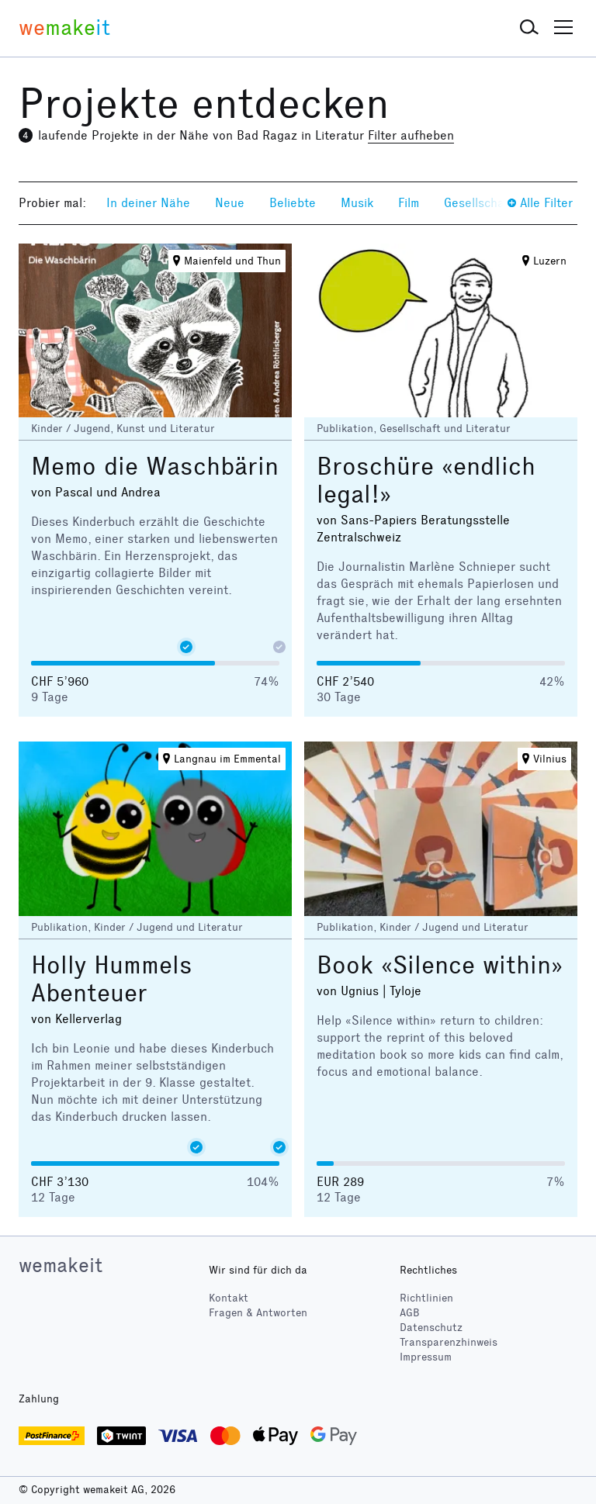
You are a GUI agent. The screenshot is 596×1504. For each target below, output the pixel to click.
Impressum (426, 1357)
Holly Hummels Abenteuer (111, 979)
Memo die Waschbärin (155, 466)
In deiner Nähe (148, 202)
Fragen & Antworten (258, 1312)
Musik (357, 202)
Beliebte (292, 202)
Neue (229, 202)
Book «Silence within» (440, 965)
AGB (410, 1312)
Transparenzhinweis (448, 1342)
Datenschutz (431, 1327)
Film (408, 202)
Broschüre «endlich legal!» (426, 480)
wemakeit (60, 1265)
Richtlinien (426, 1298)
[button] (529, 28)
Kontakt (228, 1298)
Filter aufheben (411, 135)
